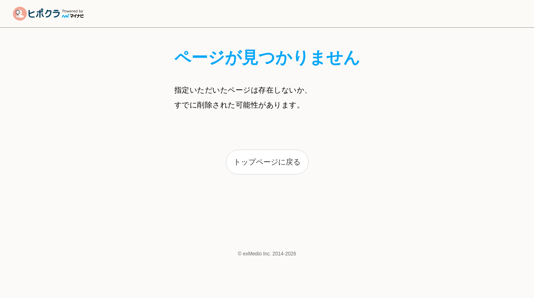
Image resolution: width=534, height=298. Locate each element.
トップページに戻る (267, 162)
